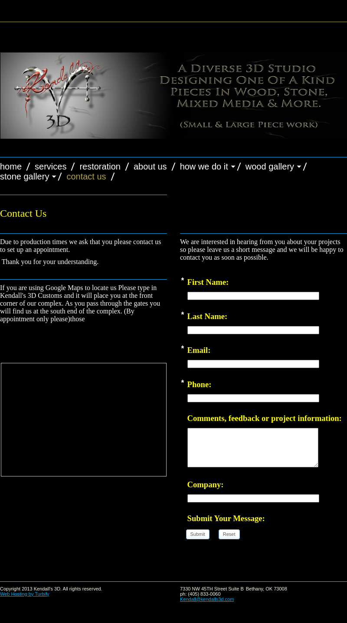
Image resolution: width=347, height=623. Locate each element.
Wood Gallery (270, 166)
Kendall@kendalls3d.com (207, 599)
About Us (150, 166)
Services (50, 166)
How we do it (204, 166)
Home (11, 166)
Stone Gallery (24, 176)
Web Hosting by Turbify (24, 594)
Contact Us (86, 176)
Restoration (100, 166)
